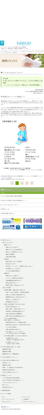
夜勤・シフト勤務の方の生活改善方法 (12, 367)
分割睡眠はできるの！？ (12, 302)
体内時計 (6, 259)
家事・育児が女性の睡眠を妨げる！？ (15, 316)
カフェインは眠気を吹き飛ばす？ (15, 278)
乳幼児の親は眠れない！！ (12, 306)
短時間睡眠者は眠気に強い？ (14, 280)
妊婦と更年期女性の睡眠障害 (14, 314)
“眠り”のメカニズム (7, 242)
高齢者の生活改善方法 (8, 370)
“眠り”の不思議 (6, 287)
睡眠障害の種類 (6, 351)
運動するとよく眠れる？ (12, 276)
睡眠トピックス (7, 51)
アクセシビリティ (6, 401)
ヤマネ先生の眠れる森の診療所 (12, 196)
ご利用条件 (26, 399)
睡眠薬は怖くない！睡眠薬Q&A (10, 354)
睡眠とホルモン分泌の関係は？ (14, 249)
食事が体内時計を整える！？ (13, 329)
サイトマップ (26, 397)
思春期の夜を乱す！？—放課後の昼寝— (16, 322)
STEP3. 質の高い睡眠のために (10, 360)
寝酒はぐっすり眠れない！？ (13, 299)
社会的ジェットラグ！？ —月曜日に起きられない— (19, 266)
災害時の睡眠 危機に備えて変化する (14, 290)
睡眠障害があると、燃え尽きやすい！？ (16, 297)
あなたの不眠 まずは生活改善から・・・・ (14, 200)
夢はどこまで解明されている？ (14, 252)
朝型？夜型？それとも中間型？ (14, 261)
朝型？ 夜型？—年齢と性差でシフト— (16, 309)
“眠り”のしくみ (6, 240)
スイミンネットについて (8, 399)
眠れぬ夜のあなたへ (8, 213)
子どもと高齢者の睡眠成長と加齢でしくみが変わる (12, 319)
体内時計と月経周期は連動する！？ (15, 311)
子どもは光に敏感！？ (11, 327)
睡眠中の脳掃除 (10, 254)
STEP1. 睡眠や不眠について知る (11, 347)
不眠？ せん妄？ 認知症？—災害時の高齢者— (18, 292)
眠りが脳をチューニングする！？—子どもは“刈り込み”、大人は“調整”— (16, 332)
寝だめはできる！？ (11, 264)
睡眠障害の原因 (6, 349)
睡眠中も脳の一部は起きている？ (15, 285)
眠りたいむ (5, 209)
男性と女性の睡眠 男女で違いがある (14, 304)
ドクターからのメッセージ (15, 51)
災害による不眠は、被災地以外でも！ (15, 295)
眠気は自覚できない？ (12, 283)
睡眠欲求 (6, 273)
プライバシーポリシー (28, 401)
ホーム (3, 397)
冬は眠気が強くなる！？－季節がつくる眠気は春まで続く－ (15, 339)
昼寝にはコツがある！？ (12, 247)
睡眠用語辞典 (6, 390)
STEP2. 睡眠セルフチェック (10, 357)
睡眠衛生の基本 (6, 365)
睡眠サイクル (8, 245)
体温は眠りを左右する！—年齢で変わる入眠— (18, 325)
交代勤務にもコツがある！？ (13, 268)
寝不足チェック (6, 363)
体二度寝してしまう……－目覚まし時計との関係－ (13, 343)
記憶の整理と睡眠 (11, 257)
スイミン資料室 (6, 393)
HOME (2, 51)
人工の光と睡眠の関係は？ (13, 271)
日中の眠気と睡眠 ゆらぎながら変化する (16, 336)
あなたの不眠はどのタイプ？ (10, 372)
